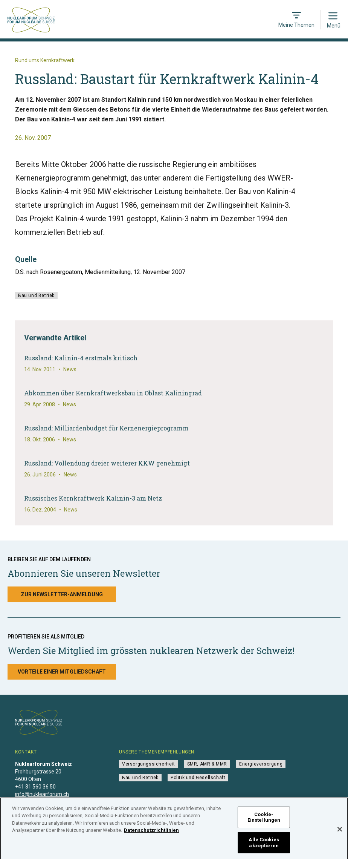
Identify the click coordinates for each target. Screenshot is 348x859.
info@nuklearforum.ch (42, 794)
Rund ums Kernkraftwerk (45, 60)
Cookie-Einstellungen (264, 819)
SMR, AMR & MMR (207, 764)
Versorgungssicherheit (148, 764)
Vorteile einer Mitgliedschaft (62, 672)
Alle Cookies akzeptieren (264, 845)
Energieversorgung (260, 764)
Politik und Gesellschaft (198, 777)
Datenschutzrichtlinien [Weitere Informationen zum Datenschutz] (151, 833)
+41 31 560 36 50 (35, 787)
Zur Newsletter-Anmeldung (62, 594)
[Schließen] (339, 831)
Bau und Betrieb (36, 295)
